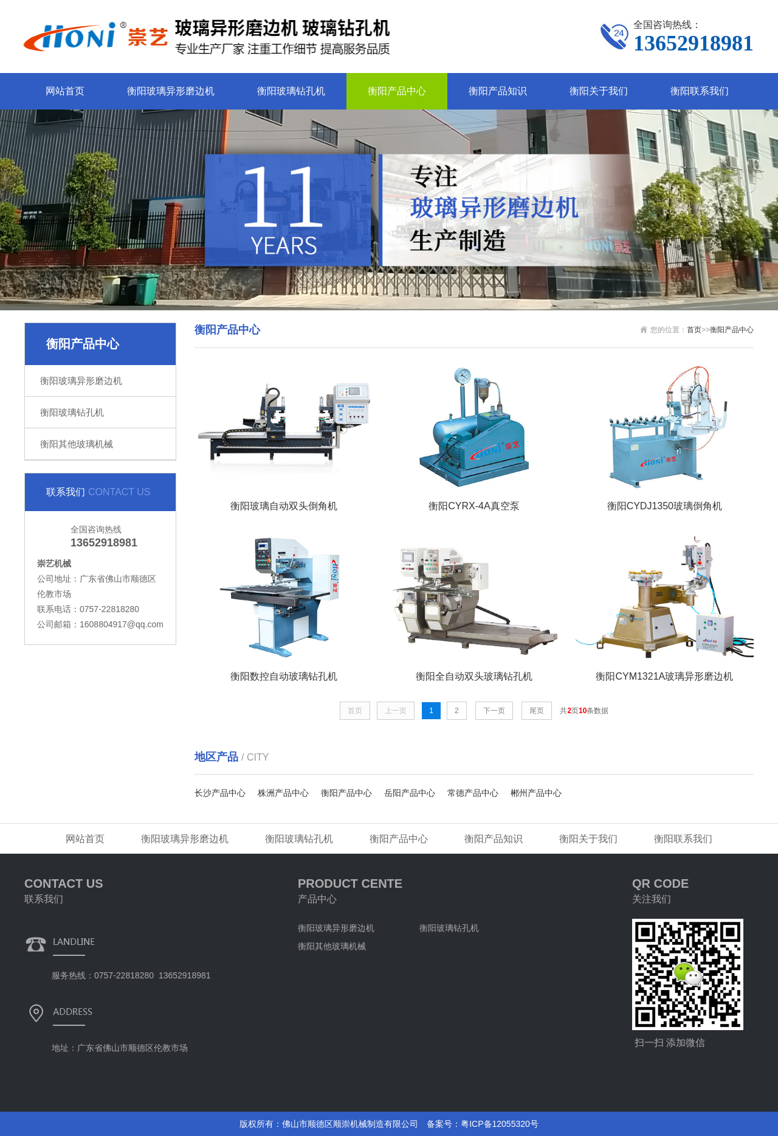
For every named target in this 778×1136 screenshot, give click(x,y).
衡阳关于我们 (599, 91)
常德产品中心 (472, 793)
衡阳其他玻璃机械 (76, 444)
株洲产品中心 (283, 793)
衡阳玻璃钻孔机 (291, 91)
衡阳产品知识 (498, 91)
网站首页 (65, 91)
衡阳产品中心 (397, 91)
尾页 (536, 710)
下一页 (494, 710)
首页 (694, 330)
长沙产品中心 (220, 793)
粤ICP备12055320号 (500, 1124)
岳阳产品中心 (409, 793)
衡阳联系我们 (699, 91)
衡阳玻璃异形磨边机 (171, 91)
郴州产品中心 (536, 793)
